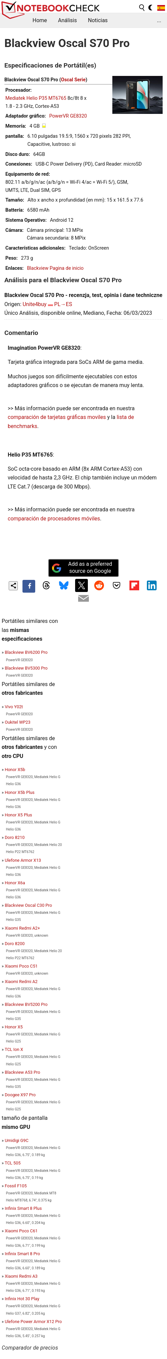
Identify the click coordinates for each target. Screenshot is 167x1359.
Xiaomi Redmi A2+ (22, 928)
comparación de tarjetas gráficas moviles (57, 417)
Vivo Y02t (14, 706)
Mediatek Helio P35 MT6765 (35, 98)
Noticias (98, 20)
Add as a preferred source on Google (82, 567)
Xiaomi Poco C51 (21, 966)
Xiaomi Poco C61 (21, 1230)
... (159, 20)
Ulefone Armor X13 (23, 860)
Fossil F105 (16, 1185)
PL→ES (63, 304)
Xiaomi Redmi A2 (21, 981)
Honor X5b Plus (20, 792)
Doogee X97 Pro (20, 1094)
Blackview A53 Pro (22, 1072)
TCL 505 (12, 1162)
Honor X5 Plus (18, 814)
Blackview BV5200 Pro (26, 1004)
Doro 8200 (14, 943)
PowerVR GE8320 (68, 116)
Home (40, 20)
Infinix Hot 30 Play (22, 1298)
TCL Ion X (14, 1049)
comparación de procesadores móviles (54, 518)
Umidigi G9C (17, 1140)
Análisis (67, 20)
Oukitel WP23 (18, 722)
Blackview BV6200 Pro (26, 652)
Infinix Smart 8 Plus (23, 1208)
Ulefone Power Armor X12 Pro (33, 1321)
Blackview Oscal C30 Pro (28, 905)
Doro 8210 (14, 837)
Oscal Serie (73, 80)
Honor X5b (15, 769)
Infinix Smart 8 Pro (22, 1253)
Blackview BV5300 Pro (26, 668)
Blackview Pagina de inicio (55, 268)
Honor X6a (15, 882)
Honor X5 (14, 1026)
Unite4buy (34, 304)
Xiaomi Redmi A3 (21, 1276)
